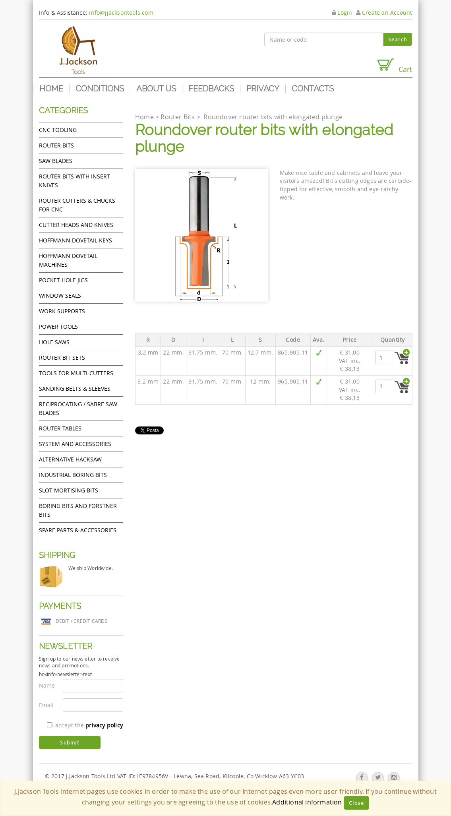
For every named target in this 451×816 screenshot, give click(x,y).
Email (46, 705)
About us (156, 89)
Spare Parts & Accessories (77, 530)
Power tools (58, 326)
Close (356, 803)
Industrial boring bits (73, 475)
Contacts (313, 89)
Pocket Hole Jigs (63, 280)
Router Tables (60, 428)
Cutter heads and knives (76, 225)
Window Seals (60, 295)
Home (51, 89)
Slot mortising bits (68, 490)
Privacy (262, 89)
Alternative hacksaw (70, 459)
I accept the (85, 725)
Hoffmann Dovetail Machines (68, 260)
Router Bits (56, 145)
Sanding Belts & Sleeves (74, 388)
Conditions (99, 89)
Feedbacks (211, 89)
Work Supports (62, 311)
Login (342, 12)
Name (47, 685)
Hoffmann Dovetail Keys (75, 240)
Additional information (307, 802)
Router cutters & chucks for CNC (77, 205)
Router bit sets (62, 357)
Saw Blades (55, 161)
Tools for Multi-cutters (76, 373)
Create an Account (384, 12)
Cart (394, 66)
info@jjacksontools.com (121, 12)
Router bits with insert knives (74, 181)
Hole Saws (54, 342)
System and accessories (75, 444)
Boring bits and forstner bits (78, 510)
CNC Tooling (58, 130)
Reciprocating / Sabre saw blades (78, 408)
